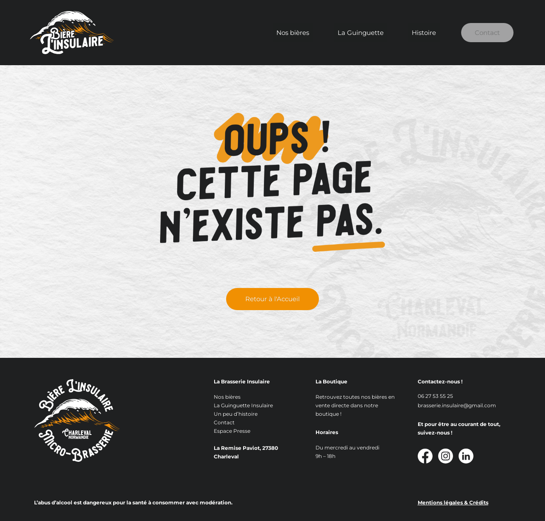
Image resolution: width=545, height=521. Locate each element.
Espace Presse (232, 431)
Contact (481, 33)
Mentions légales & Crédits (453, 502)
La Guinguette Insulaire (243, 405)
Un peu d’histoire (236, 414)
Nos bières (299, 33)
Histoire (416, 33)
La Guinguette (360, 33)
